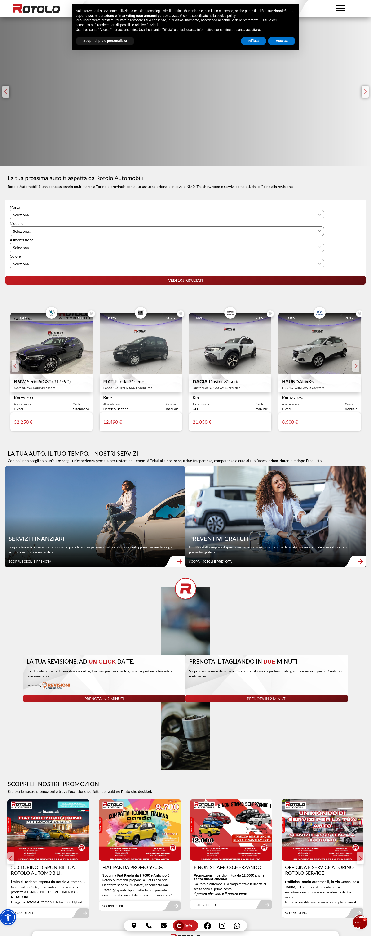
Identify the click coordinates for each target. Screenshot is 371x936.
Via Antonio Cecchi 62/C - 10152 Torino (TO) (48, 861)
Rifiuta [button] (253, 49)
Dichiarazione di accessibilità (216, 909)
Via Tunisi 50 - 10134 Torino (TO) (38, 876)
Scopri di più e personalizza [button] (105, 49)
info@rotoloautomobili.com (133, 876)
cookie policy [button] (226, 24)
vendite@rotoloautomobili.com (36, 884)
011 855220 (121, 861)
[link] (92, 461)
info (183, 925)
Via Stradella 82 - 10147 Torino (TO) (40, 869)
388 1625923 (22, 892)
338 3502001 (193, 876)
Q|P (363, 910)
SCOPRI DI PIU (24, 807)
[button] (8, 917)
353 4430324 (295, 876)
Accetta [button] (282, 49)
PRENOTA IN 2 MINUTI (97, 614)
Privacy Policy (160, 909)
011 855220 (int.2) (197, 869)
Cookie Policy (183, 909)
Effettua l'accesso (21, 927)
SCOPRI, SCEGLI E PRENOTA (32, 503)
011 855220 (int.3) (299, 869)
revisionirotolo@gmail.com (203, 884)
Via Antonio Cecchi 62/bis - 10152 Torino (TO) (220, 861)
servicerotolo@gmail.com (304, 884)
